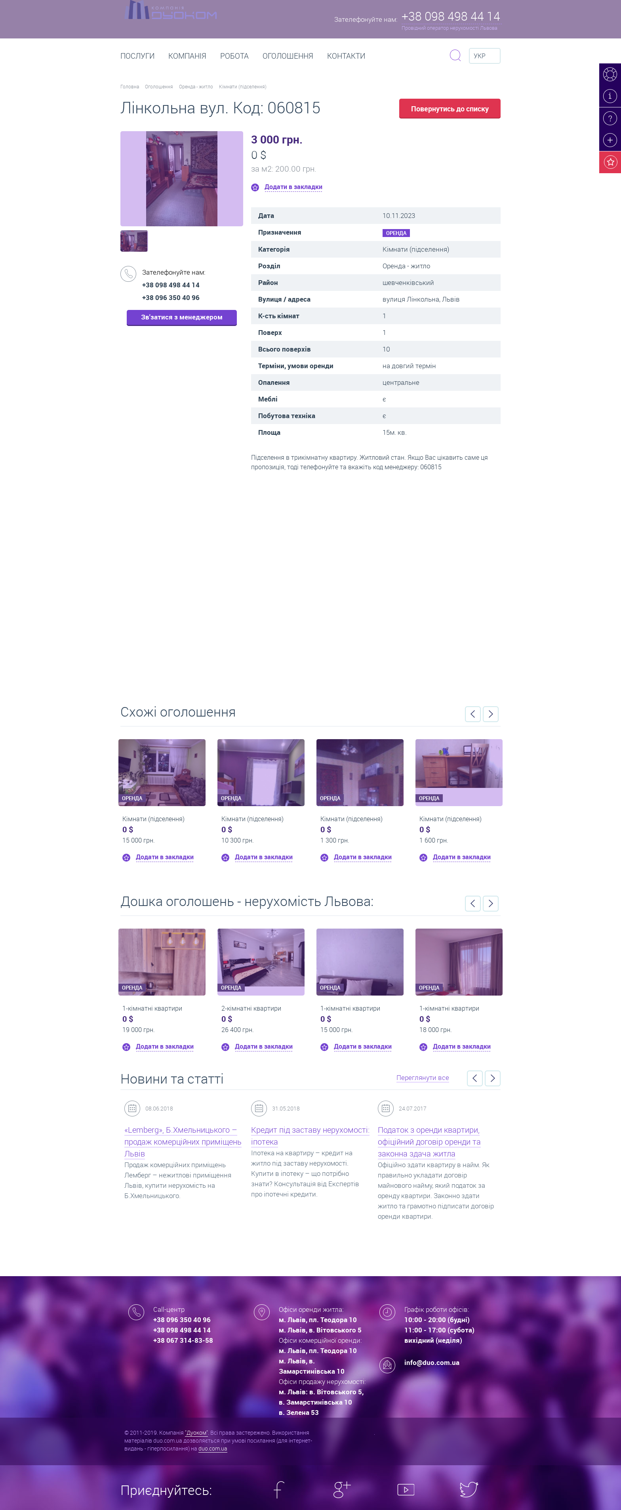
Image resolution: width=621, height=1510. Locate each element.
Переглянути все (422, 1077)
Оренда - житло (196, 86)
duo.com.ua (212, 1448)
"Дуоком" (196, 1432)
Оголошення (288, 56)
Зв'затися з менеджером (182, 316)
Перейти (310, 585)
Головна (129, 86)
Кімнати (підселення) (243, 86)
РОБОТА (234, 56)
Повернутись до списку (450, 108)
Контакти (346, 56)
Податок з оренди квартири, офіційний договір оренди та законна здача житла (429, 1141)
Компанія (187, 56)
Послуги (137, 56)
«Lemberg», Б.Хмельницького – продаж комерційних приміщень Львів (183, 1141)
